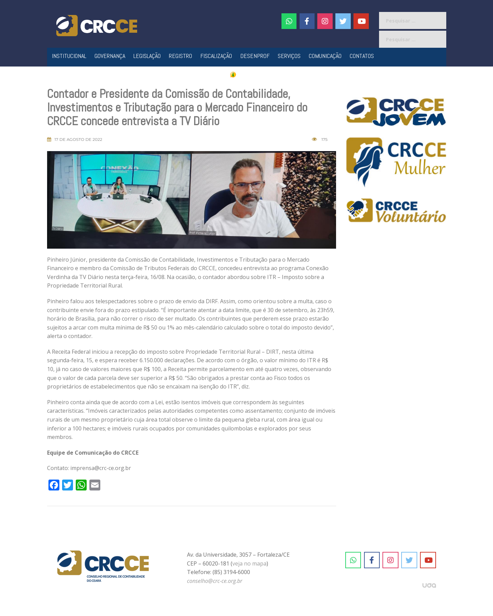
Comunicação (325, 56)
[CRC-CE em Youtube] (361, 21)
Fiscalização (216, 56)
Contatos (362, 56)
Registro (180, 56)
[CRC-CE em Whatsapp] (289, 21)
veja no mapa (249, 563)
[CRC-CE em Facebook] (307, 21)
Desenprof (255, 56)
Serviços (289, 56)
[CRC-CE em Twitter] (343, 21)
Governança (110, 56)
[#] (325, 21)
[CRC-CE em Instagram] (390, 560)
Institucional (69, 56)
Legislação (147, 56)
